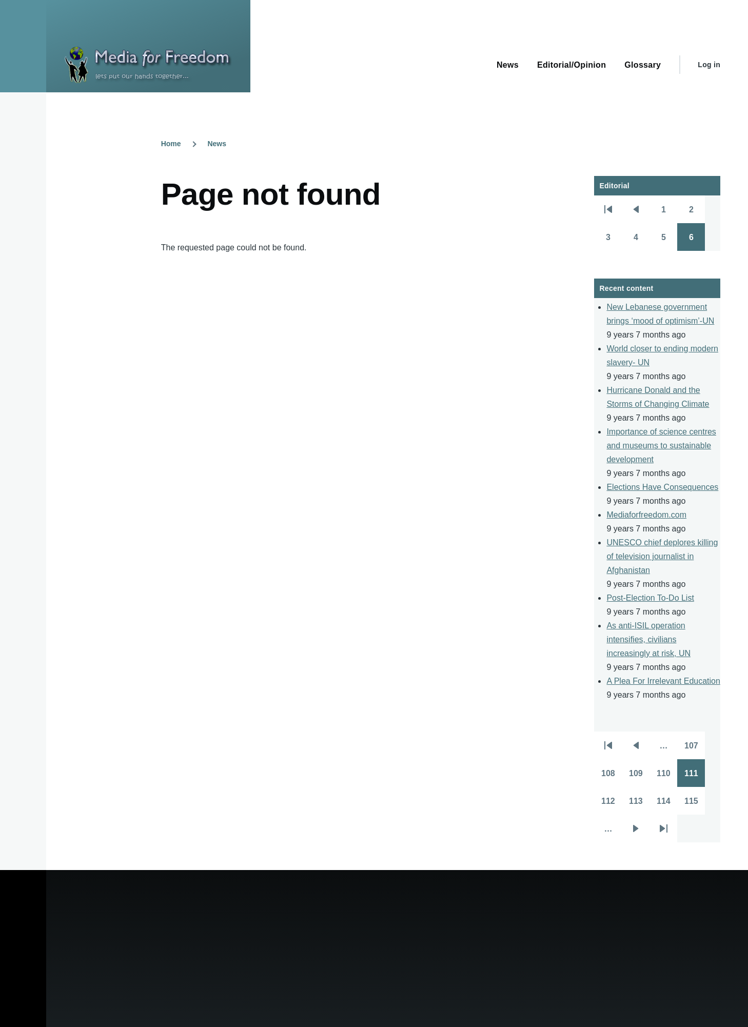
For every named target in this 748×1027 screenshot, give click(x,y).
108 (611, 776)
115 (694, 804)
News (216, 144)
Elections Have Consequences (662, 487)
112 (611, 804)
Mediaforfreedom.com (646, 514)
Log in (709, 65)
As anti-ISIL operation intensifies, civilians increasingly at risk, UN (648, 639)
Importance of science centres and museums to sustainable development (661, 445)
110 (667, 776)
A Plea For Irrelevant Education (663, 681)
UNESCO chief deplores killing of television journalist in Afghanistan (662, 556)
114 (667, 804)
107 (694, 749)
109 (639, 776)
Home (171, 144)
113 (639, 804)
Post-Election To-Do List (650, 598)
